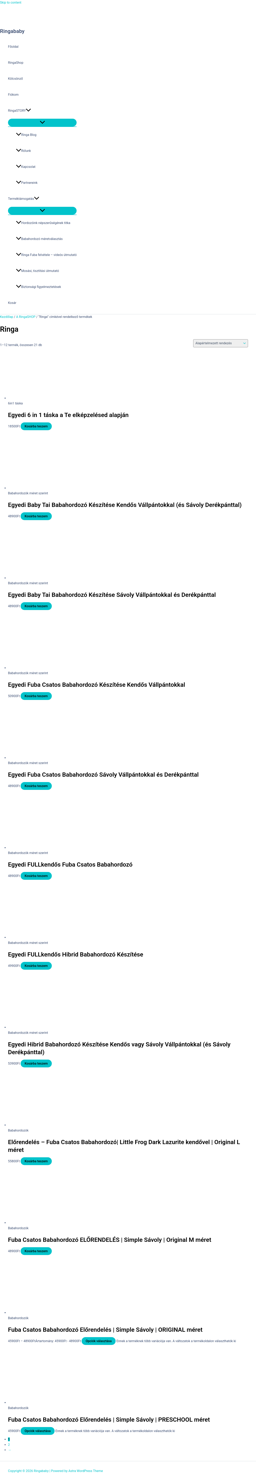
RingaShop (15, 63)
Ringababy (12, 31)
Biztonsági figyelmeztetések (38, 287)
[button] (28, 111)
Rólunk (23, 151)
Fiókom (13, 95)
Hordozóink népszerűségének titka (43, 223)
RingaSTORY (19, 111)
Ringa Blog (26, 135)
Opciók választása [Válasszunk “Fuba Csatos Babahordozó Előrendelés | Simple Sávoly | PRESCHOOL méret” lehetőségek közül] (38, 1431)
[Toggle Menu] (42, 122)
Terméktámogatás (23, 199)
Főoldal (13, 47)
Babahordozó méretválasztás (39, 239)
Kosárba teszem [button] (36, 426)
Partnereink (27, 183)
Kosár (12, 303)
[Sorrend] (220, 343)
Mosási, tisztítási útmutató (37, 271)
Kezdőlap (6, 317)
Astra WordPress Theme (85, 1471)
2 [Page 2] (9, 1445)
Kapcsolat (25, 167)
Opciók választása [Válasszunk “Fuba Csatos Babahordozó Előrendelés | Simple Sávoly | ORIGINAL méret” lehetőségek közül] (99, 1341)
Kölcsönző (15, 79)
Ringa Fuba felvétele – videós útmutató (46, 255)
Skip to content (10, 2)
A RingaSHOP (25, 317)
